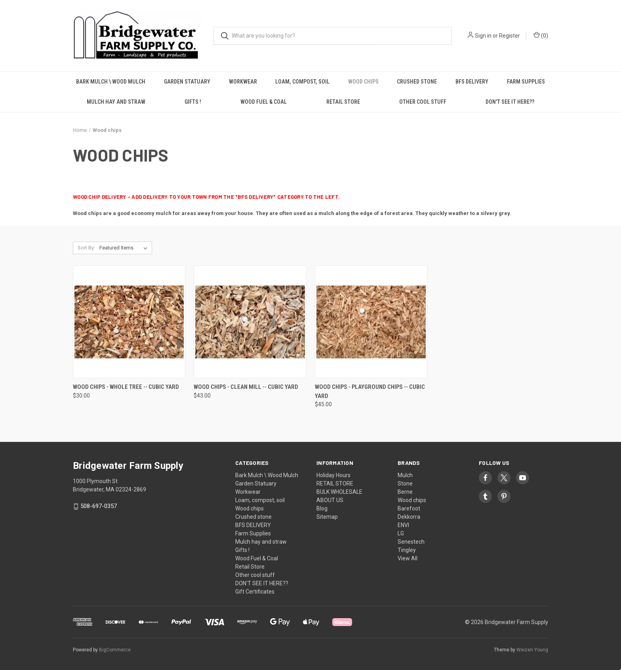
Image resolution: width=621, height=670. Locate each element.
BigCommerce (115, 650)
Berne (405, 492)
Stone (405, 483)
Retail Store (343, 102)
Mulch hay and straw (116, 102)
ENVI (403, 525)
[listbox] (125, 248)
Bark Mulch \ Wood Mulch (110, 81)
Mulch (405, 475)
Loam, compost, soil (302, 81)
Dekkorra (409, 517)
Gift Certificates (254, 591)
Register (509, 35)
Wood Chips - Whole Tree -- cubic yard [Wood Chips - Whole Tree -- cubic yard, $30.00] (126, 386)
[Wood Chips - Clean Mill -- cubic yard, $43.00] (250, 322)
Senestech (411, 542)
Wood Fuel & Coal (263, 102)
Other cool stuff (422, 102)
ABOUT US (329, 500)
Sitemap (327, 517)
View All (407, 558)
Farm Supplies (526, 81)
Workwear (243, 81)
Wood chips (363, 81)
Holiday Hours (333, 475)
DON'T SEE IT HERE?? (510, 102)
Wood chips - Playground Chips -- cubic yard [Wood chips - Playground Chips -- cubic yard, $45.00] (370, 391)
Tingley (407, 550)
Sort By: (86, 248)
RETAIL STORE (334, 483)
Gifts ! (193, 102)
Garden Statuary (187, 81)
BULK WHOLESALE (339, 492)
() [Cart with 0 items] (540, 35)
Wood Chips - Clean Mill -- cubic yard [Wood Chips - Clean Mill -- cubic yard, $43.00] (246, 386)
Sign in (483, 35)
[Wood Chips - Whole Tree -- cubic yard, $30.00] (129, 322)
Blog (322, 508)
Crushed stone (417, 81)
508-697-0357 (98, 506)
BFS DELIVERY (471, 81)
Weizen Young (532, 650)
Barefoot (409, 508)
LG (401, 533)
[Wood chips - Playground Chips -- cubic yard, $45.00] (371, 322)
